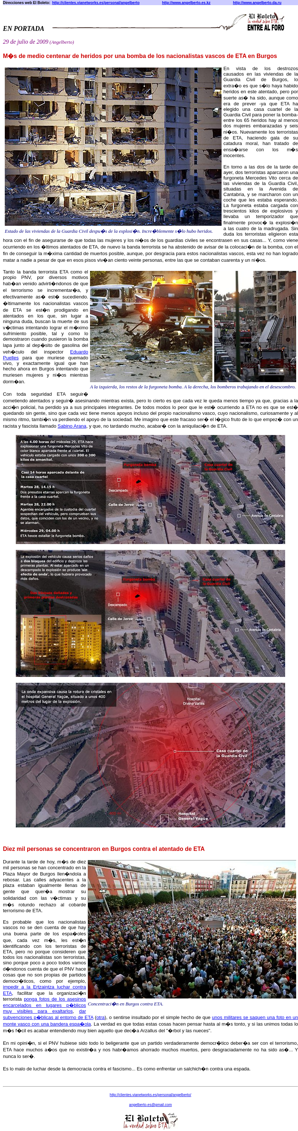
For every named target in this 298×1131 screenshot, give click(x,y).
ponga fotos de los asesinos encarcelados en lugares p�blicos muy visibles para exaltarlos (44, 1005)
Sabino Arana (72, 426)
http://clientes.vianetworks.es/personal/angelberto (96, 3)
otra (100, 1017)
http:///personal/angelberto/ (150, 1095)
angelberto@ (150, 1105)
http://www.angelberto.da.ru (257, 3)
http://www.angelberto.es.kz (186, 3)
